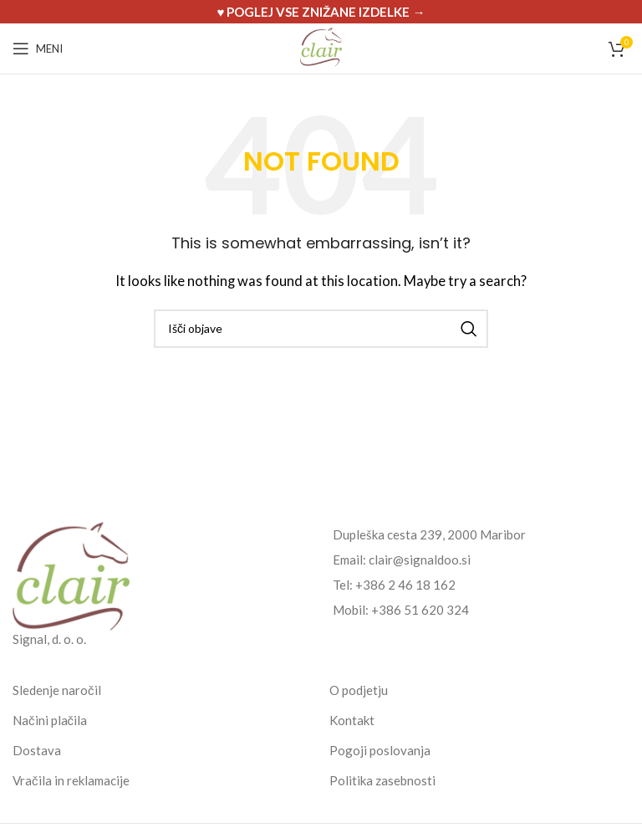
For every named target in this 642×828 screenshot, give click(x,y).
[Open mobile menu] (37, 48)
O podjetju (358, 690)
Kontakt (351, 720)
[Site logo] (321, 46)
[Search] (321, 328)
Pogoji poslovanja (380, 750)
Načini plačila (50, 720)
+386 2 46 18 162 (405, 584)
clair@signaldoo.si (420, 559)
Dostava (37, 750)
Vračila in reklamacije (71, 780)
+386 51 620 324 (420, 609)
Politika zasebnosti (382, 780)
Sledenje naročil (57, 690)
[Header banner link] (321, 11)
